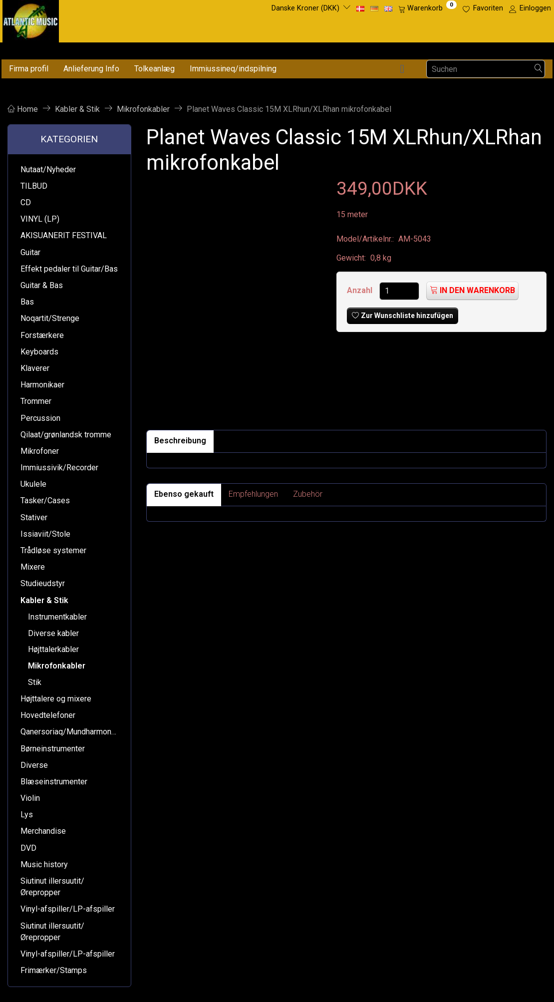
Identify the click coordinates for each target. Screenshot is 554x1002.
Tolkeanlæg (154, 68)
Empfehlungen (253, 494)
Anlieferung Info (91, 68)
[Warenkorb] (427, 8)
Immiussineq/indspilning (233, 68)
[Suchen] (539, 69)
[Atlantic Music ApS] (30, 19)
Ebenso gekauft (184, 494)
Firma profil (28, 68)
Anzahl (360, 290)
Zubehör (307, 494)
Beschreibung (180, 440)
